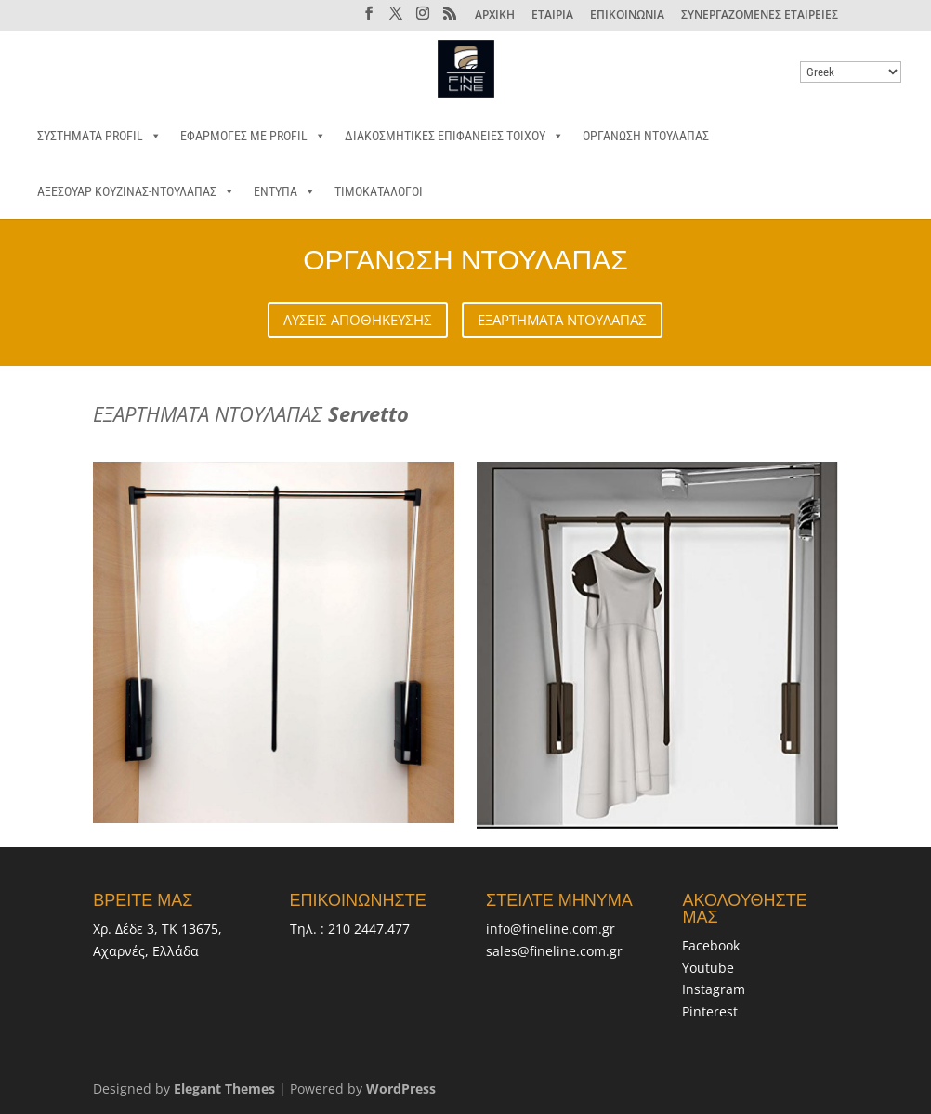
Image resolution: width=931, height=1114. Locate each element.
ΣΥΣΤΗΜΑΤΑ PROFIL (99, 135)
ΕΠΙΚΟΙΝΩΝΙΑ (627, 15)
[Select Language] (850, 72)
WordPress (401, 1088)
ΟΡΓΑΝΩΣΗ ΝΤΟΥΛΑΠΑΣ (646, 135)
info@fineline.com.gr (550, 928)
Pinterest (710, 1011)
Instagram (713, 989)
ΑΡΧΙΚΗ (495, 15)
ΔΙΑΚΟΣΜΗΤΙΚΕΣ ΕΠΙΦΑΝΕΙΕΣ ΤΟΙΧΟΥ (454, 135)
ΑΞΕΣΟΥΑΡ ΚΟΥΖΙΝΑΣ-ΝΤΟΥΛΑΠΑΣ (136, 191)
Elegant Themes (224, 1088)
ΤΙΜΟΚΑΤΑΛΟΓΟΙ (378, 191)
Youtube (708, 967)
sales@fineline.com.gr (554, 951)
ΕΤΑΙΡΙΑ (552, 15)
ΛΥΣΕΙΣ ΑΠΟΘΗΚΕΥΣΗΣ (357, 319)
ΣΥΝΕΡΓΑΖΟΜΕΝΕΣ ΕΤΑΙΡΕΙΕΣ (759, 15)
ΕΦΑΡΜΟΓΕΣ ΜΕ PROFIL (253, 135)
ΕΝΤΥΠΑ (285, 191)
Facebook (711, 945)
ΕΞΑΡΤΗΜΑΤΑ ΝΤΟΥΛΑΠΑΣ (562, 319)
